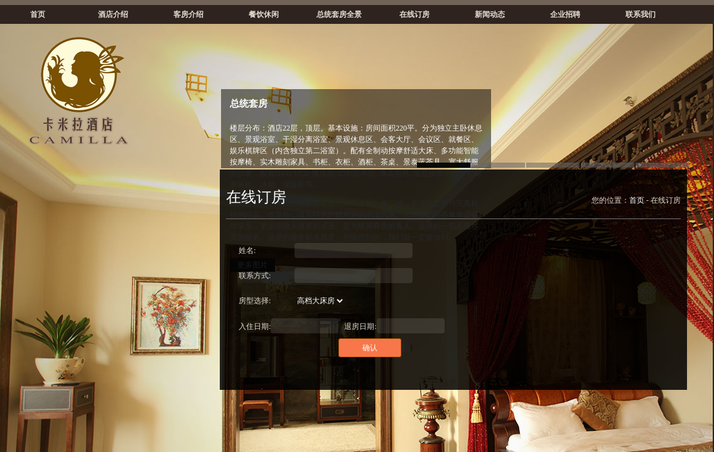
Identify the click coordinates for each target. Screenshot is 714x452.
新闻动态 (490, 14)
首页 (37, 14)
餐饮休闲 (264, 14)
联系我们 (640, 14)
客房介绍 (188, 14)
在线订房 (414, 14)
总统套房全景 (339, 14)
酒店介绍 (113, 14)
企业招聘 (565, 14)
